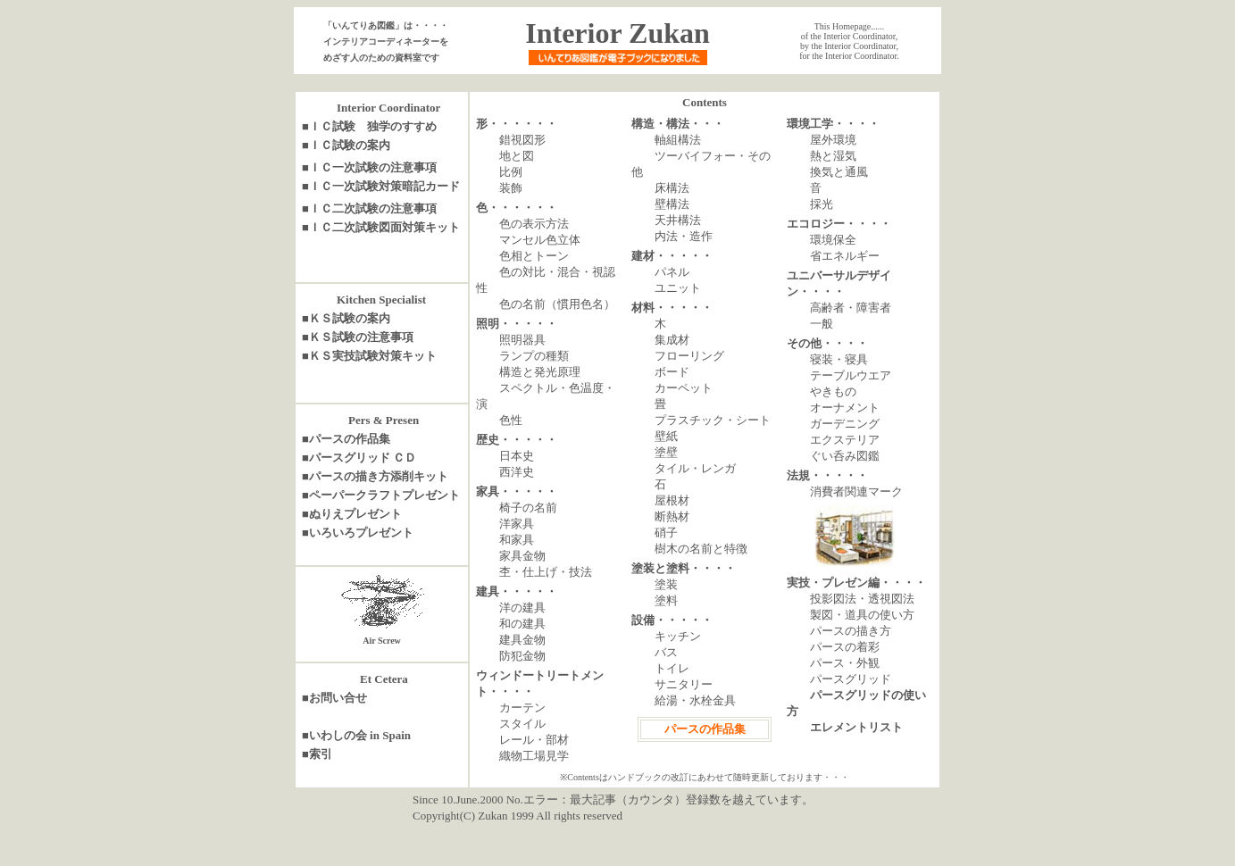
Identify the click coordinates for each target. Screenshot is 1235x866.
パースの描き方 (850, 630)
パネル (672, 272)
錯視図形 (522, 139)
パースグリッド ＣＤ (362, 457)
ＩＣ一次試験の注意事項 (373, 167)
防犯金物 (522, 655)
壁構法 (672, 204)
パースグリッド (850, 679)
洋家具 (516, 523)
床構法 (672, 188)
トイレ (672, 668)
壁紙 (666, 436)
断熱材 (672, 516)
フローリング (689, 355)
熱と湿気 (833, 155)
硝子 (666, 532)
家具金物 (522, 555)
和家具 (516, 539)
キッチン (678, 636)
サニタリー (684, 684)
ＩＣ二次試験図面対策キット (384, 227)
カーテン (522, 707)
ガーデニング (845, 423)
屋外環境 (833, 139)
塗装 (666, 584)
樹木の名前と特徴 (701, 548)
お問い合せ (338, 697)
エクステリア (845, 439)
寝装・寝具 (839, 359)
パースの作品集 (349, 438)
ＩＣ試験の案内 (349, 145)
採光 (821, 204)
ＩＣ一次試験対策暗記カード (384, 186)
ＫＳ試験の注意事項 (361, 337)
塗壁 (666, 452)
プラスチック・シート (713, 420)
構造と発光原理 (539, 372)
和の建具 (522, 623)
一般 (821, 323)
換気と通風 (839, 172)
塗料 (666, 600)
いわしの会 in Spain (360, 735)
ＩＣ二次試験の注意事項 (373, 208)
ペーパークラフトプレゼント (384, 495)
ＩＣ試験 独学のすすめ (373, 126)
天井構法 (678, 220)
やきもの (833, 391)
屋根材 (672, 500)
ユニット (678, 288)
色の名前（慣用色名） (557, 304)
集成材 (672, 339)
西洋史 (516, 472)
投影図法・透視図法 (862, 598)
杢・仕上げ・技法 (545, 572)
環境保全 (833, 239)
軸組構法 (678, 139)
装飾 (510, 188)
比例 (510, 172)
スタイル (522, 723)
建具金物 (522, 639)
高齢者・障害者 (850, 307)
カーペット (684, 388)
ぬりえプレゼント (355, 513)
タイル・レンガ (695, 468)
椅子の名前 (528, 507)
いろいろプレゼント (361, 532)
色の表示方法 (534, 223)
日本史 (516, 455)
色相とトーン (534, 255)
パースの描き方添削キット (378, 476)
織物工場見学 (534, 755)
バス (666, 652)
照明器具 (522, 339)
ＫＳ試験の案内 (349, 318)
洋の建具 (522, 607)
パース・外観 (845, 663)
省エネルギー (845, 255)
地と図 (516, 155)
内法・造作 (684, 236)
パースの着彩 (845, 647)
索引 (320, 754)
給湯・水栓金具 (695, 700)
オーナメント (845, 407)
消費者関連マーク (856, 491)
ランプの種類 (534, 355)
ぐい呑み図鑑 (845, 455)
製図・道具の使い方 (862, 614)
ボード (672, 372)
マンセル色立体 (539, 239)
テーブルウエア (850, 375)
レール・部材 (534, 739)
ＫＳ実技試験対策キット (373, 355)
